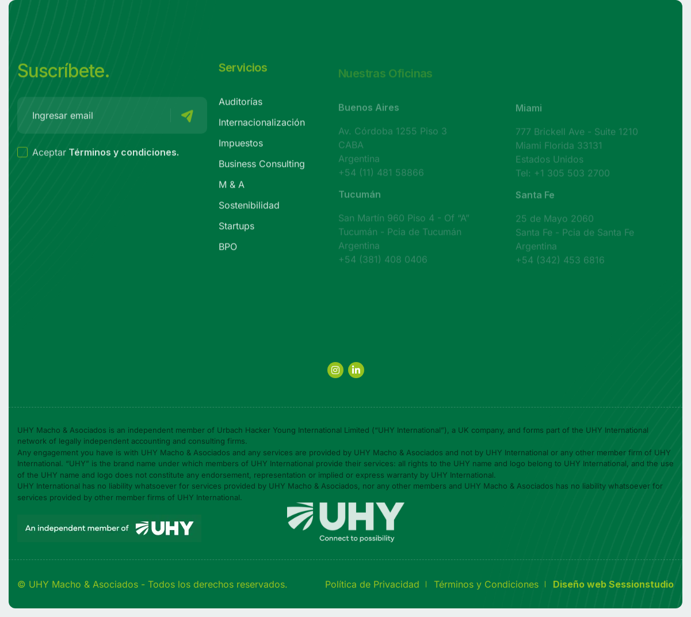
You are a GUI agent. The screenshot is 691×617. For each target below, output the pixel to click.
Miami (529, 111)
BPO (228, 249)
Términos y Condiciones (486, 584)
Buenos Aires (368, 111)
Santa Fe (535, 198)
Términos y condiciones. (123, 155)
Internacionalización (262, 125)
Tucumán (359, 198)
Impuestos (241, 145)
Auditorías (240, 104)
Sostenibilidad (249, 208)
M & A (232, 187)
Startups (236, 228)
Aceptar (98, 155)
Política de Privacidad (372, 584)
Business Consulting (262, 166)
